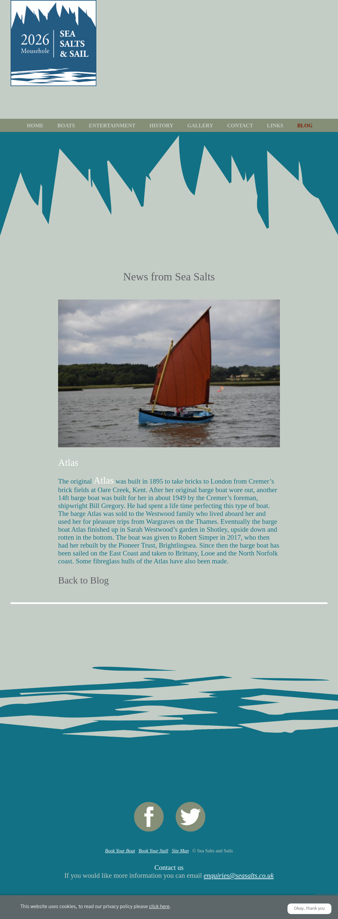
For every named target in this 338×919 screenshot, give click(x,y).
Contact (240, 125)
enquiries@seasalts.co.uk (239, 875)
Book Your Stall (153, 850)
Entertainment (112, 125)
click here (159, 906)
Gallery (200, 125)
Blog (305, 125)
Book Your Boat (120, 850)
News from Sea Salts (169, 276)
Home (35, 125)
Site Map (180, 850)
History (161, 125)
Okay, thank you (309, 908)
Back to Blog (83, 580)
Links (275, 125)
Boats (66, 125)
